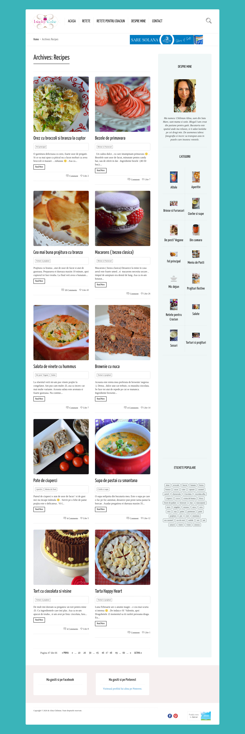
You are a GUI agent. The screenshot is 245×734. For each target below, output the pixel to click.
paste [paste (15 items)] (200, 511)
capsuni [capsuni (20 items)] (192, 489)
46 (103, 653)
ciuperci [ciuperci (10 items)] (169, 498)
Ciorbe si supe (103, 489)
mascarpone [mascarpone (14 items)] (200, 503)
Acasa (72, 21)
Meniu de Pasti (50, 489)
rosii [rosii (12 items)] (187, 516)
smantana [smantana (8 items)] (195, 516)
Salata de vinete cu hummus (54, 366)
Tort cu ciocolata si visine (52, 591)
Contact (157, 21)
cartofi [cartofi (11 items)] (166, 494)
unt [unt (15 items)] (204, 520)
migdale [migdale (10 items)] (177, 507)
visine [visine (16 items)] (188, 525)
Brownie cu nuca (107, 366)
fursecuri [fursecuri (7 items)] (183, 503)
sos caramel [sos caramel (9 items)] (168, 520)
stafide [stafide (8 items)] (190, 520)
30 (90, 653)
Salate (53, 375)
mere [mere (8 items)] (168, 507)
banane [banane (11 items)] (193, 485)
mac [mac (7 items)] (191, 503)
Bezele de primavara (110, 138)
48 (111, 653)
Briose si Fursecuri (105, 147)
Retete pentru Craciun (111, 21)
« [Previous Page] (72, 653)
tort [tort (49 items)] (198, 520)
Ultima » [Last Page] (138, 653)
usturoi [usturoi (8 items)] (172, 525)
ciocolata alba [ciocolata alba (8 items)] (200, 494)
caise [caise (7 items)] (183, 489)
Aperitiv (39, 489)
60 (123, 653)
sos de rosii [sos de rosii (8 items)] (180, 520)
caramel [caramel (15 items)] (201, 489)
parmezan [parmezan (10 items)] (191, 511)
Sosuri (173, 345)
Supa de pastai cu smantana (116, 480)
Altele (173, 187)
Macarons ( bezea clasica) (114, 252)
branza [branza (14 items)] (167, 489)
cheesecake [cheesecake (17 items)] (176, 494)
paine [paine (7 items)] (182, 511)
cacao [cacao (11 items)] (176, 489)
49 (116, 653)
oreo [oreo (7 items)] (201, 507)
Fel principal (41, 147)
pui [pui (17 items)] (181, 516)
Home (36, 39)
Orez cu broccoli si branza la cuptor (59, 138)
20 (84, 653)
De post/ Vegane (42, 375)
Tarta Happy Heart (108, 591)
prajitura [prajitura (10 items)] (173, 516)
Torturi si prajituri (43, 261)
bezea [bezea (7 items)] (201, 485)
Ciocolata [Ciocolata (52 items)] (187, 494)
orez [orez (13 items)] (168, 511)
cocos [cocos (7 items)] (178, 498)
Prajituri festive (196, 288)
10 (79, 653)
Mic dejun (173, 287)
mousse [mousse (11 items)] (186, 507)
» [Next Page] (130, 653)
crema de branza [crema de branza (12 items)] (189, 498)
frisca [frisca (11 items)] (201, 498)
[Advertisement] (185, 408)
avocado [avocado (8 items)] (176, 485)
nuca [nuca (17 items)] (194, 507)
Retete (86, 21)
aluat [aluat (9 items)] (167, 485)
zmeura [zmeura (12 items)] (197, 525)
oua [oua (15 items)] (175, 511)
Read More (39, 167)
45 (97, 653)
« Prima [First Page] (65, 653)
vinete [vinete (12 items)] (180, 525)
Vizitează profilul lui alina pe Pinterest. (122, 688)
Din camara (196, 240)
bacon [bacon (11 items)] (185, 485)
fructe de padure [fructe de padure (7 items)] (170, 503)
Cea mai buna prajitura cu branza (58, 252)
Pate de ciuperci (45, 480)
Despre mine (138, 21)
